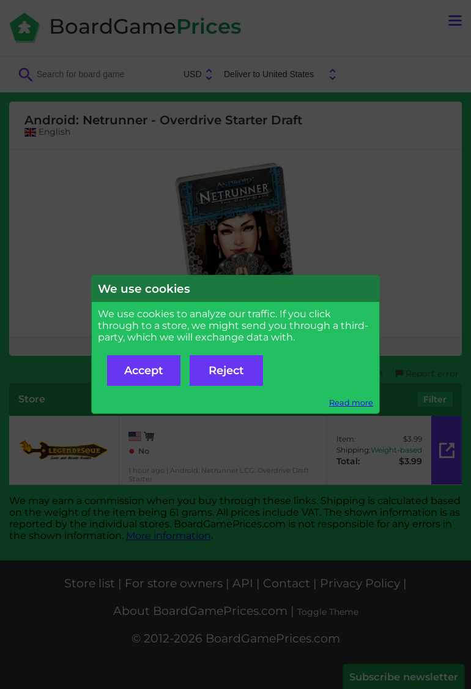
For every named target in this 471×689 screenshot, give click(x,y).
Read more (351, 402)
